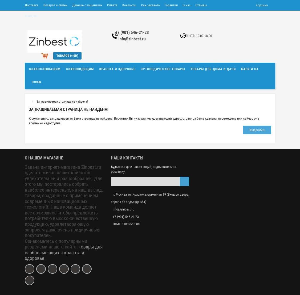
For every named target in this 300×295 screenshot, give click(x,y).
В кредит (31, 16)
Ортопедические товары (163, 69)
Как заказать (150, 5)
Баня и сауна (253, 69)
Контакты (129, 5)
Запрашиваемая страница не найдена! (62, 101)
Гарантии (171, 5)
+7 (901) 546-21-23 (132, 32)
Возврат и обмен (55, 5)
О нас (187, 5)
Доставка (32, 5)
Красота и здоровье (117, 69)
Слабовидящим (80, 69)
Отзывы (201, 5)
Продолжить (257, 130)
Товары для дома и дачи (213, 69)
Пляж (36, 82)
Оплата (112, 5)
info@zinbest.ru (132, 38)
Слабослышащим (45, 69)
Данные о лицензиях (87, 5)
